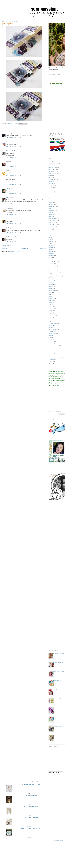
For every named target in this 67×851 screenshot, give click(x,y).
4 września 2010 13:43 (13, 157)
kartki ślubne (52, 222)
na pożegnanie (52, 251)
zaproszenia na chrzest (54, 345)
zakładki (50, 339)
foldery (50, 202)
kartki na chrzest (52, 220)
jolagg (7, 208)
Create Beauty (34, 808)
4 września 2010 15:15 (13, 193)
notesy (50, 257)
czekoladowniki (52, 179)
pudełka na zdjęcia (53, 290)
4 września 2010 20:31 (13, 214)
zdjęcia (50, 363)
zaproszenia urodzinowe (54, 356)
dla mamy (51, 191)
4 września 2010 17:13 (13, 204)
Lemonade (51, 241)
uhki (50, 319)
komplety (51, 229)
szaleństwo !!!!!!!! (57, 717)
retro (50, 296)
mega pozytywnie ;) (57, 680)
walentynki (51, 325)
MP (7, 161)
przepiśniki (51, 284)
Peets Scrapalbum (31, 806)
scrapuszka (51, 300)
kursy (50, 237)
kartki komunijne (53, 218)
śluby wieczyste (52, 315)
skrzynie (50, 302)
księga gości (51, 235)
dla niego (51, 194)
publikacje (51, 286)
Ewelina (8, 227)
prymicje (51, 282)
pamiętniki (51, 263)
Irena (7, 219)
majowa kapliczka (34, 797)
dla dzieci (51, 187)
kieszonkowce (52, 226)
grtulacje (51, 212)
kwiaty (50, 239)
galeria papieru (52, 206)
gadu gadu (51, 204)
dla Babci (51, 183)
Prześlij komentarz (6, 245)
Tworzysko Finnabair (31, 817)
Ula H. (7, 197)
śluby (50, 313)
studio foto (51, 308)
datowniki (51, 181)
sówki (50, 304)
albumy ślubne (52, 169)
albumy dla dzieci (53, 163)
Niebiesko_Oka (10, 150)
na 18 (50, 249)
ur (49, 321)
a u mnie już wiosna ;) (58, 689)
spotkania (51, 306)
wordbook (51, 335)
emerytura (51, 196)
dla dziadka (51, 185)
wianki (50, 327)
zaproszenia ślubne (53, 353)
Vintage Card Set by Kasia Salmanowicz (34, 819)
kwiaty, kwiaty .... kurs (58, 671)
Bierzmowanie (52, 171)
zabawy (50, 337)
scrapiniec (51, 298)
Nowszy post (5, 248)
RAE (50, 292)
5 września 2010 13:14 (13, 241)
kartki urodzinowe (53, 224)
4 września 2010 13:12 (13, 137)
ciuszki (50, 177)
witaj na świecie (52, 333)
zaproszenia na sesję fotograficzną (56, 350)
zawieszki (51, 361)
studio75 (51, 310)
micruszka (51, 247)
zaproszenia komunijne (54, 343)
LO (49, 243)
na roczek (51, 253)
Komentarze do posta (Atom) (15, 251)
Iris (7, 170)
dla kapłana (51, 189)
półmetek (51, 278)
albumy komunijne (53, 165)
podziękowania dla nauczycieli (56, 272)
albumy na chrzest (53, 167)
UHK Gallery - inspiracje (31, 828)
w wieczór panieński (53, 323)
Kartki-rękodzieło (10, 236)
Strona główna (24, 248)
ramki (50, 294)
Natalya (8, 188)
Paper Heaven (52, 266)
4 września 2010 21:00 (13, 223)
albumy (50, 161)
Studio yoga (34, 830)
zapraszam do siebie (58, 662)
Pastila (7, 141)
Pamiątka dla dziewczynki (34, 786)
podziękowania (52, 270)
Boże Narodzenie (53, 173)
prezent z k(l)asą (52, 280)
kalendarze (51, 214)
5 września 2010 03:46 (13, 232)
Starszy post (43, 248)
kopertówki (51, 233)
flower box (51, 200)
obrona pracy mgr (53, 259)
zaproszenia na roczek (54, 348)
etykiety (50, 198)
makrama (51, 245)
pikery (50, 268)
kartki (50, 216)
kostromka (8, 133)
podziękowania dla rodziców (55, 276)
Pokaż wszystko (58, 840)
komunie (51, 231)
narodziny (51, 255)
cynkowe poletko (31, 795)
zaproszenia (51, 341)
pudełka (50, 288)
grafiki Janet (51, 210)
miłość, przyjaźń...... (58, 726)
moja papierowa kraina (31, 784)
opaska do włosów (53, 261)
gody (50, 208)
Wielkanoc (51, 331)
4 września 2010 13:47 (13, 166)
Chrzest (50, 175)
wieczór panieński (53, 329)
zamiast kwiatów (57, 708)
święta (50, 317)
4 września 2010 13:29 (13, 146)
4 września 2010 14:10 (13, 175)
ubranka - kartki (57, 698)
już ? (54, 735)
